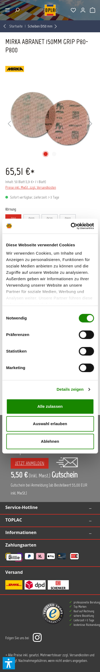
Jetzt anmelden (29, 463)
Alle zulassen (50, 406)
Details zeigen (70, 389)
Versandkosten (79, 655)
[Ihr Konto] (83, 10)
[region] (50, 124)
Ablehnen (50, 441)
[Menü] (7, 10)
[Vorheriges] (9, 124)
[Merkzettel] (73, 10)
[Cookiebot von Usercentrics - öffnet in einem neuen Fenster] (71, 226)
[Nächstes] (91, 124)
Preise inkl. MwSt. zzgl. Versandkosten (30, 187)
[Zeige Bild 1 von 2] (45, 154)
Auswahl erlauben (50, 423)
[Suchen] (17, 10)
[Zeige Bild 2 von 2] (54, 154)
